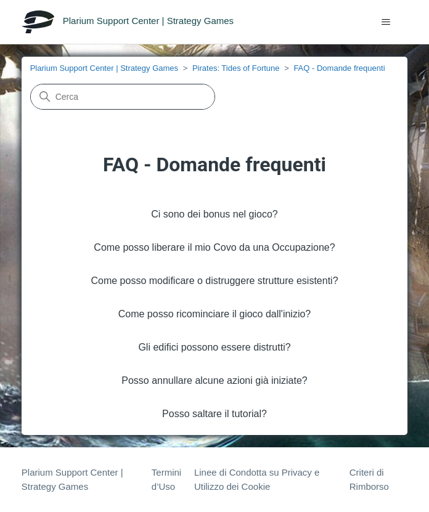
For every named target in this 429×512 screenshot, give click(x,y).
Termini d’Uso (166, 479)
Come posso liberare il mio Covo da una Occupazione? (214, 247)
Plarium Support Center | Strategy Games (104, 68)
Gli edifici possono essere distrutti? (214, 347)
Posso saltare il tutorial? (214, 413)
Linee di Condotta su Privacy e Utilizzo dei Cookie (256, 479)
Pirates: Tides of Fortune (236, 68)
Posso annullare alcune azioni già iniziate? (214, 380)
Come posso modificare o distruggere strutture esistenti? (214, 280)
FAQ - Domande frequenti (339, 68)
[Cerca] (122, 96)
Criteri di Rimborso (369, 479)
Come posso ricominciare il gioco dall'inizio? (214, 314)
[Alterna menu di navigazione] (385, 22)
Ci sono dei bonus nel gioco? (214, 214)
